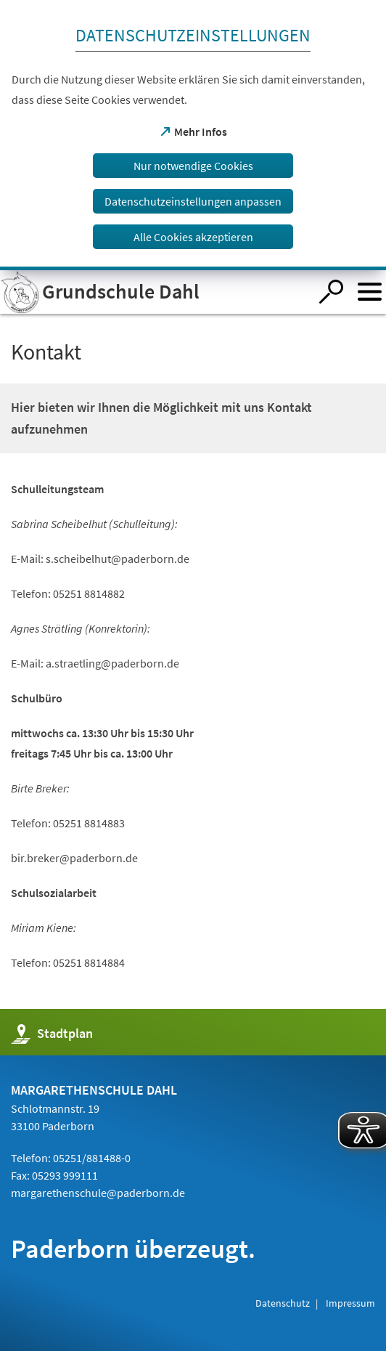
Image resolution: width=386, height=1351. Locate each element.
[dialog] (193, 135)
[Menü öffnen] (369, 291)
